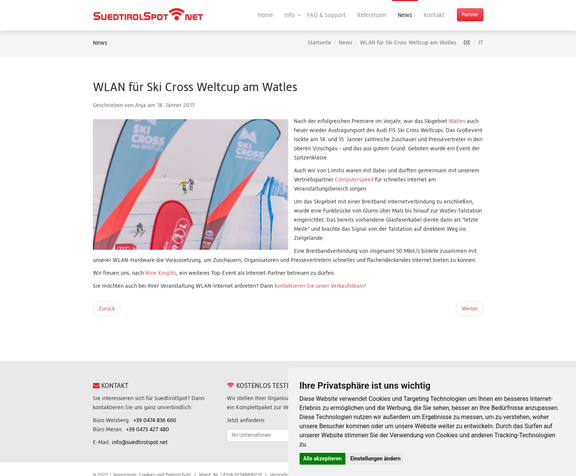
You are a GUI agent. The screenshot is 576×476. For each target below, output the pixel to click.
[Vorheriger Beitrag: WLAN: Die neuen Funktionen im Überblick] (107, 309)
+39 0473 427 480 (147, 429)
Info (289, 15)
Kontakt (434, 15)
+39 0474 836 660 (154, 420)
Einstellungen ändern (375, 459)
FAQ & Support (326, 15)
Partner (470, 14)
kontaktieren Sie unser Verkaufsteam (319, 286)
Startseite (319, 43)
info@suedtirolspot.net (140, 442)
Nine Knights (160, 273)
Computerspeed (354, 180)
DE (467, 43)
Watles (458, 121)
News (405, 15)
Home (265, 15)
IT (481, 43)
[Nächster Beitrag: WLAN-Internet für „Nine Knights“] (469, 309)
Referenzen (371, 15)
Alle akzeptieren (322, 459)
